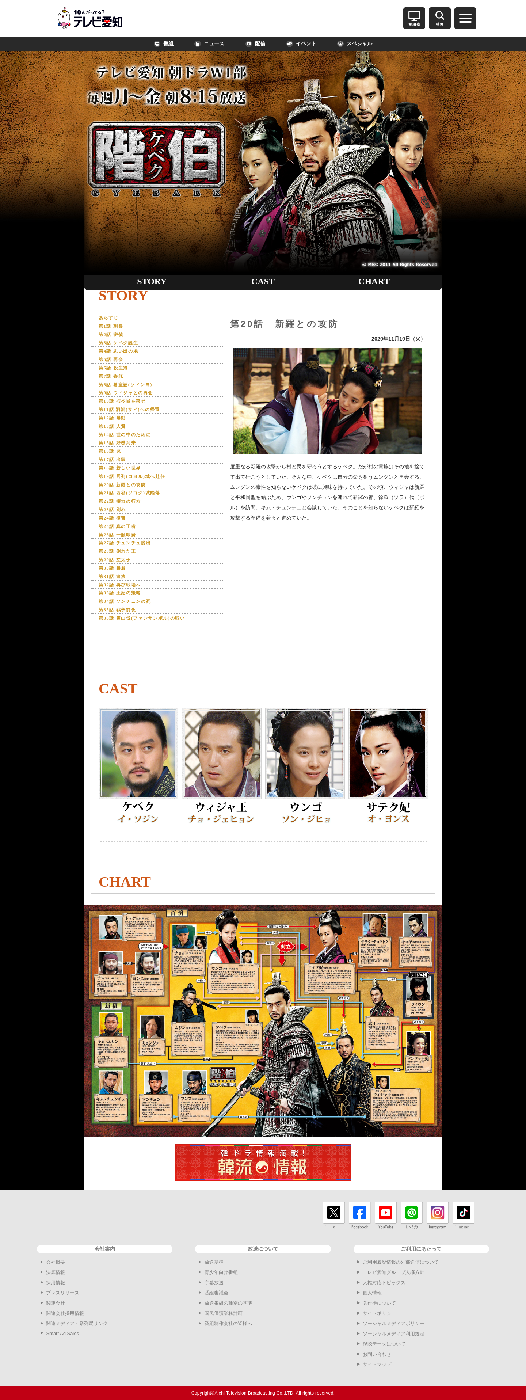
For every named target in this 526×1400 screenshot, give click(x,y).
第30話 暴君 (116, 590)
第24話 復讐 (116, 535)
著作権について (379, 1303)
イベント (301, 44)
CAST (263, 281)
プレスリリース (62, 1293)
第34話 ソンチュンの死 (131, 626)
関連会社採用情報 (65, 1313)
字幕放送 (214, 1282)
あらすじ (111, 318)
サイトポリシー (379, 1313)
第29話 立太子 (119, 580)
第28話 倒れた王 (122, 571)
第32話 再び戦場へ (125, 608)
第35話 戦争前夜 (122, 635)
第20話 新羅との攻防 (128, 499)
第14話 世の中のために (131, 445)
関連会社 (55, 1303)
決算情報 (55, 1272)
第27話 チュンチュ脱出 (131, 563)
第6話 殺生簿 (117, 372)
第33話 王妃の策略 (125, 617)
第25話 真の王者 (122, 544)
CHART (374, 281)
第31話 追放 (116, 599)
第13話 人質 (116, 435)
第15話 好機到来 (122, 454)
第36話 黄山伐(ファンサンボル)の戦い (152, 644)
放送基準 (214, 1262)
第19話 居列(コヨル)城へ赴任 (140, 490)
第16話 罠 (112, 463)
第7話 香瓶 (114, 381)
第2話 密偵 (114, 336)
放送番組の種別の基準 (228, 1303)
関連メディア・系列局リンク (77, 1323)
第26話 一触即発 (122, 553)
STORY (152, 281)
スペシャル (354, 44)
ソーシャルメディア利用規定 (393, 1333)
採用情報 (55, 1282)
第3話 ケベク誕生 (123, 345)
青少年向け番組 (221, 1272)
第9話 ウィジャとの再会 (132, 399)
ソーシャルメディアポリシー (393, 1323)
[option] (328, 401)
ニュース (209, 44)
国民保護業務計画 (224, 1313)
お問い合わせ (377, 1354)
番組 (164, 44)
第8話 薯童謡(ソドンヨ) (132, 390)
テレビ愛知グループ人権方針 (393, 1272)
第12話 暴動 (116, 427)
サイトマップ (377, 1364)
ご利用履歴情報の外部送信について (401, 1262)
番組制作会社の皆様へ (228, 1323)
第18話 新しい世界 (125, 481)
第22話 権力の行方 (125, 517)
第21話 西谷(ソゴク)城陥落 (137, 508)
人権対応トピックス (384, 1282)
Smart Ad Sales (62, 1333)
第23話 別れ (116, 526)
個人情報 (372, 1293)
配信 (255, 44)
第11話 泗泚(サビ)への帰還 (137, 418)
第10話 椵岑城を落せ (128, 408)
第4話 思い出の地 (123, 354)
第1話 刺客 (114, 327)
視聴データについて (384, 1344)
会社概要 (55, 1262)
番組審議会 (216, 1293)
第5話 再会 (114, 363)
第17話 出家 (116, 472)
